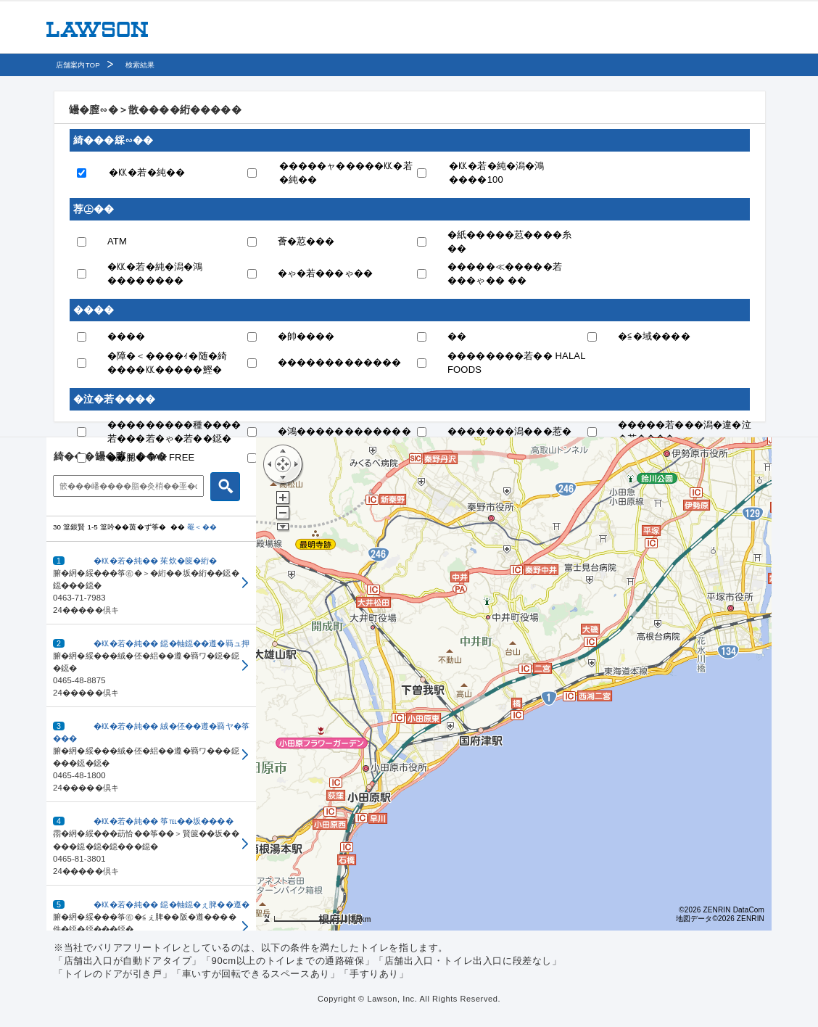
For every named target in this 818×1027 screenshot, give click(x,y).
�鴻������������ (344, 431)
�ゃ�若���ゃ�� (325, 273)
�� (456, 336)
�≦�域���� (654, 336)
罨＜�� (202, 527)
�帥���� (306, 336)
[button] (151, 583)
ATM (117, 241)
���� (126, 336)
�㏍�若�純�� (147, 172)
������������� (340, 362)
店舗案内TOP (78, 65)
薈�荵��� (306, 241)
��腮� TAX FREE (150, 457)
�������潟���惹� (509, 431)
